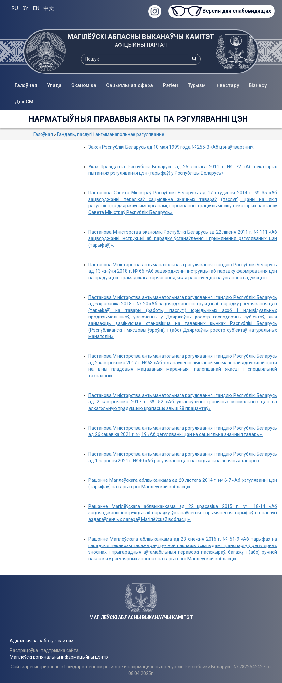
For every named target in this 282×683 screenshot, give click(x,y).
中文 (48, 8)
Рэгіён (170, 85)
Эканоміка (83, 85)
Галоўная (26, 85)
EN (36, 8)
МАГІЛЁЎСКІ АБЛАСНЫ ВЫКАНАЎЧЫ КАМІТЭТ (141, 37)
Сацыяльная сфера (129, 85)
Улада (54, 85)
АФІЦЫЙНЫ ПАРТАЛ (141, 45)
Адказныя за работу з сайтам (41, 640)
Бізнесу (258, 85)
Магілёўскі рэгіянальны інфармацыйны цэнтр (59, 656)
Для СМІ (25, 102)
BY (25, 8)
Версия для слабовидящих (236, 11)
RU (14, 8)
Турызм (197, 85)
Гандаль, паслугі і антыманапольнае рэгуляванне (110, 134)
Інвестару (227, 85)
